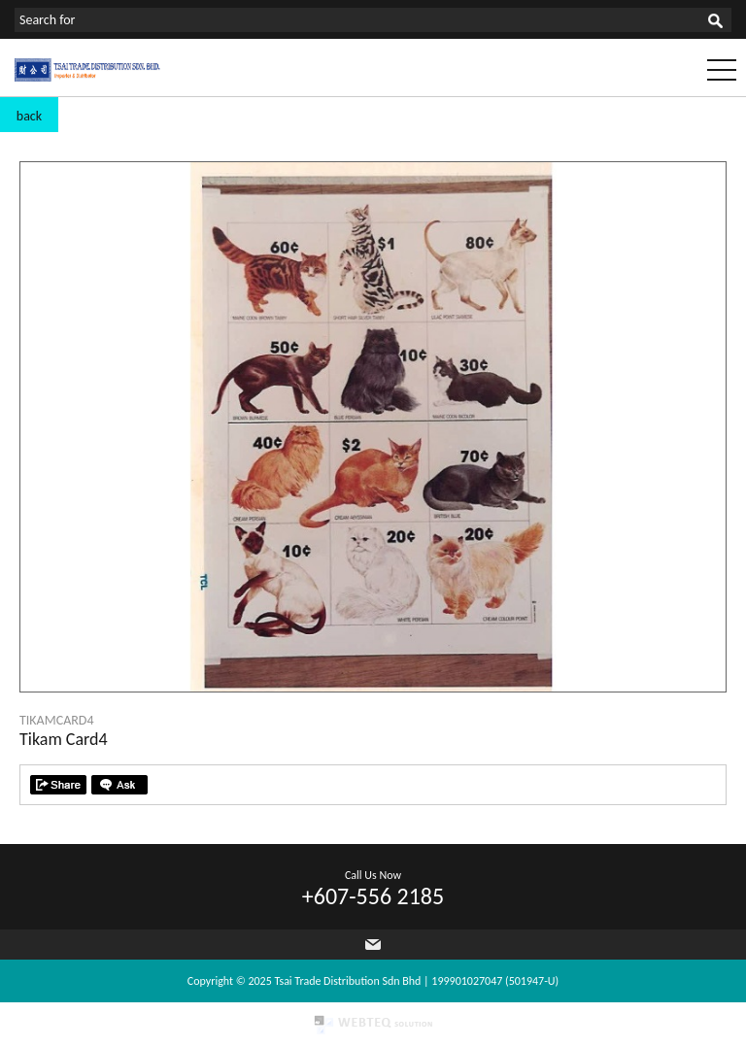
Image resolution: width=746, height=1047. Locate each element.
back (29, 116)
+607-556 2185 (373, 896)
